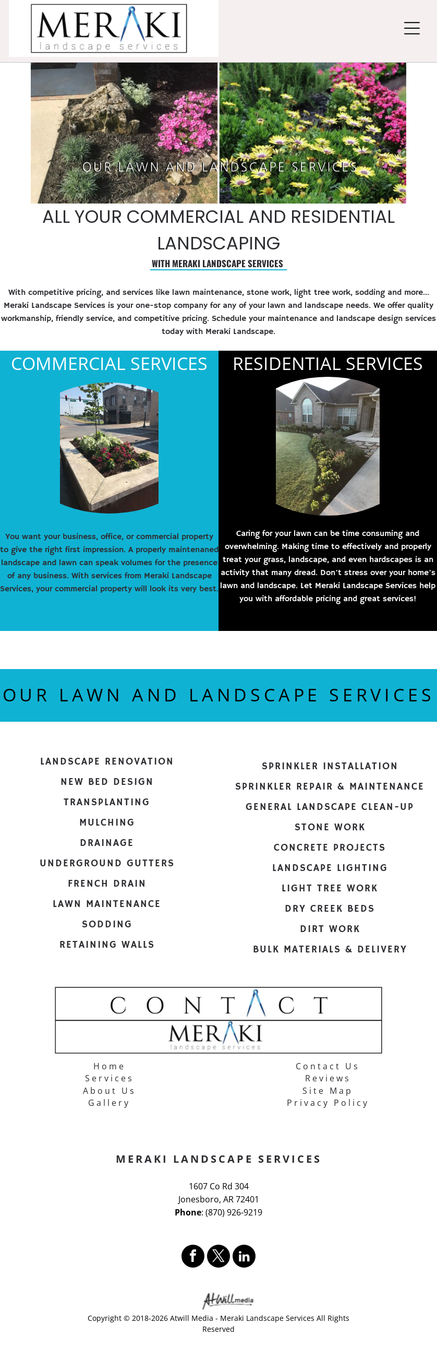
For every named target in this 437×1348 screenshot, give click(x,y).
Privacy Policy (328, 1102)
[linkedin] (244, 1257)
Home (109, 1066)
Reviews (328, 1078)
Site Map (327, 1090)
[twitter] (218, 1257)
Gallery (109, 1102)
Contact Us (328, 1066)
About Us (109, 1090)
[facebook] (192, 1257)
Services (109, 1078)
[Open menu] (412, 28)
